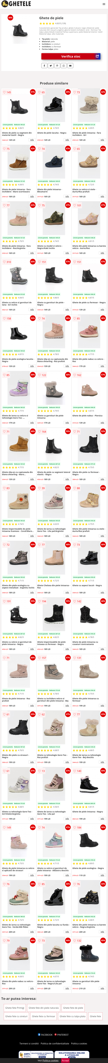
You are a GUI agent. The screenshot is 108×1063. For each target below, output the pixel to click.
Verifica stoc (81, 56)
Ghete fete (95, 1016)
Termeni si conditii (29, 1043)
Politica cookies (79, 1043)
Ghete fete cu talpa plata (72, 1016)
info (32, 139)
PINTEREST (61, 1034)
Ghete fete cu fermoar (43, 1016)
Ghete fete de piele (73, 1007)
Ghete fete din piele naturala (44, 1007)
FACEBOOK (45, 1034)
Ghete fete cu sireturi (16, 1016)
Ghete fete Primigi (14, 1007)
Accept (65, 1060)
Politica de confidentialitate (55, 1043)
